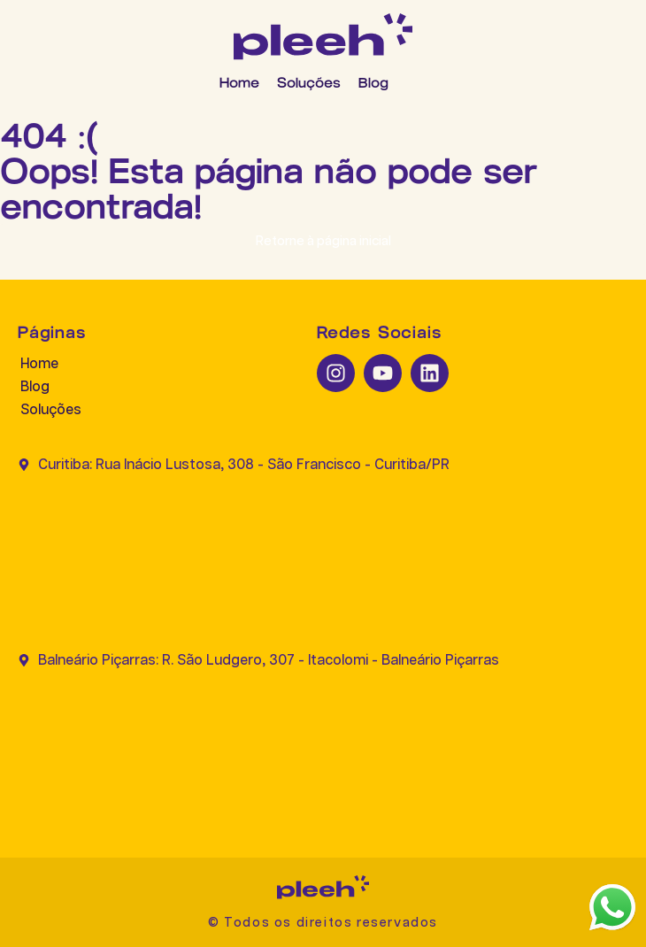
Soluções (309, 82)
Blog (373, 82)
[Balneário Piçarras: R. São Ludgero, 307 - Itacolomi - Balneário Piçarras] (323, 747)
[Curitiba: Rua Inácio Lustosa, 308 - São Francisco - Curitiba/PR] (323, 550)
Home (239, 82)
